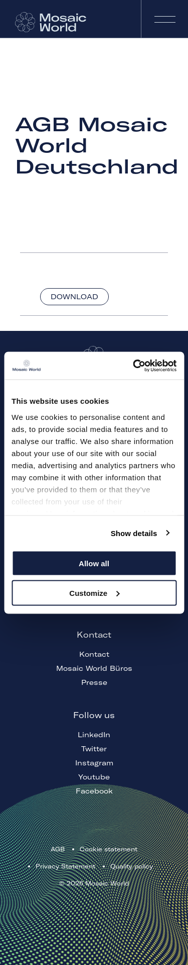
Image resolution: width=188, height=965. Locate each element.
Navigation (164, 19)
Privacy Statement (65, 866)
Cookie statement (108, 849)
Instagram (94, 762)
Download (74, 296)
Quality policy (131, 866)
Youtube (94, 776)
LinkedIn (94, 734)
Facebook (94, 791)
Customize (94, 592)
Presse (94, 682)
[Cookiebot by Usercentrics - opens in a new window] (133, 365)
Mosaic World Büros (94, 668)
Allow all (94, 563)
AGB (58, 849)
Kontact (94, 654)
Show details (134, 533)
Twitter (94, 748)
